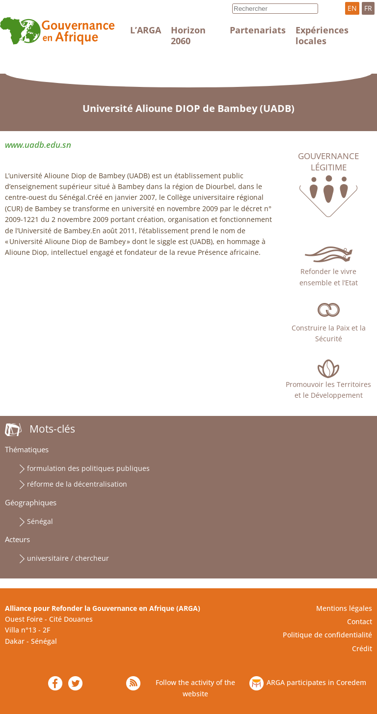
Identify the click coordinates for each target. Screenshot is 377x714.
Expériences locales (322, 35)
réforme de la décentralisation (77, 484)
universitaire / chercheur (68, 558)
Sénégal (40, 521)
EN (352, 8)
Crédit (362, 648)
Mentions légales (344, 608)
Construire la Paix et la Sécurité (329, 333)
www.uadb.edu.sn (38, 144)
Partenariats (258, 30)
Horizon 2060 (188, 35)
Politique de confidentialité (327, 634)
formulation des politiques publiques (88, 468)
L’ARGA (145, 30)
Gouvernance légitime (328, 161)
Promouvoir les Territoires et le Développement (328, 390)
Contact (359, 621)
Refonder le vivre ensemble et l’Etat (328, 277)
